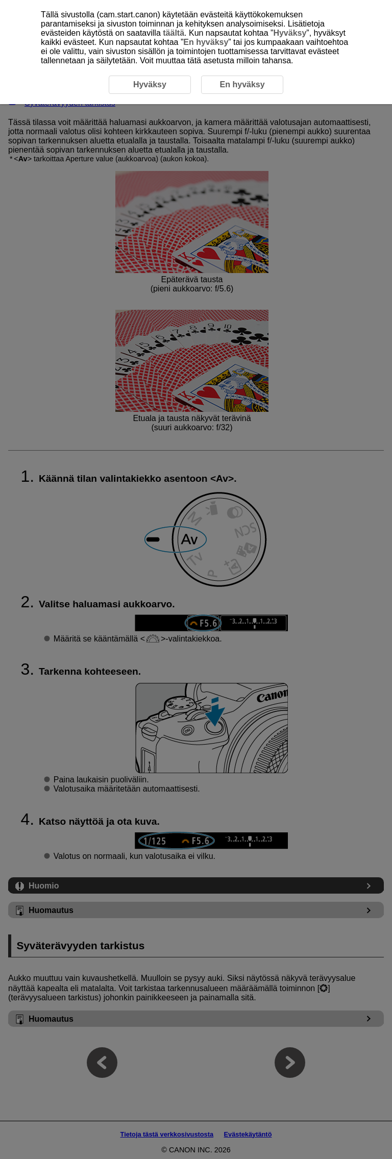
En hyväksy (205, 42)
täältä (173, 33)
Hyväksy (289, 33)
